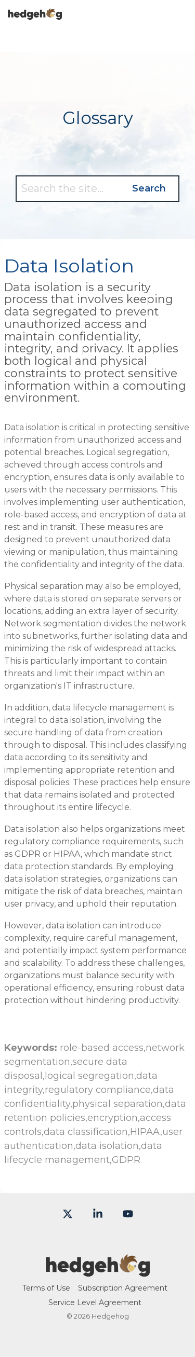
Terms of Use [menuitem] (46, 1288)
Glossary (97, 117)
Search (149, 188)
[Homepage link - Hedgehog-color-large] (98, 1271)
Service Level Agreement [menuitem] (94, 1302)
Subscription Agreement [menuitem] (122, 1288)
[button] (179, 10)
